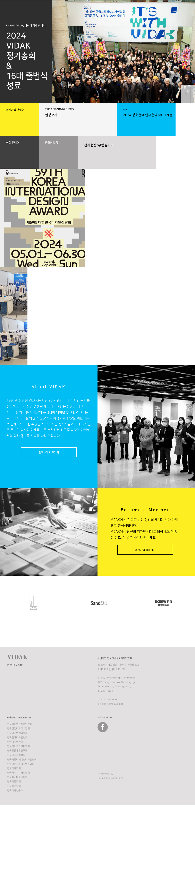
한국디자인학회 (15, 761)
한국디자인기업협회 (17, 753)
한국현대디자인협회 (17, 757)
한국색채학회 (14, 788)
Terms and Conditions (110, 798)
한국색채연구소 (15, 810)
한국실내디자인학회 (17, 797)
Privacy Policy (105, 793)
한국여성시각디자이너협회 (20, 783)
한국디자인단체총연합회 (19, 744)
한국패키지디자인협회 (18, 792)
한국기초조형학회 (16, 775)
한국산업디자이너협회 (18, 748)
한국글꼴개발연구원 (17, 770)
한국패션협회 (14, 806)
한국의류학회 (14, 801)
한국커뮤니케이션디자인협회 (21, 779)
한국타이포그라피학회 (18, 766)
